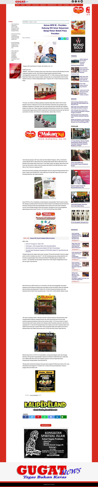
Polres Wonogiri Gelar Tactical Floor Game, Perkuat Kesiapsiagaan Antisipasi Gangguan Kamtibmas (80, 111)
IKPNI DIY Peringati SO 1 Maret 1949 (34, 244)
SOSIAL (72, 4)
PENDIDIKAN (43, 4)
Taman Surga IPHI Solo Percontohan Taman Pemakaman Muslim (79, 163)
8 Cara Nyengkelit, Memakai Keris (79, 216)
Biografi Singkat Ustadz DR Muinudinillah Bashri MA (78, 181)
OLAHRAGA (66, 4)
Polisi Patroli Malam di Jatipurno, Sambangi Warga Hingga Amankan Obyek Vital (15, 36)
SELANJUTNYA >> (46, 425)
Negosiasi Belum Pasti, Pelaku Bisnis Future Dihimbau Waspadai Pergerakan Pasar (80, 71)
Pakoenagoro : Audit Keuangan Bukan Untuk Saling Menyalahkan (41, 246)
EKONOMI (28, 4)
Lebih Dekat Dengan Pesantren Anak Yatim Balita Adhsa (79, 199)
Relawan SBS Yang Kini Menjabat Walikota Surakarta (42, 238)
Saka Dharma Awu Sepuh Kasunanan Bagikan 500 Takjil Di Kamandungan (43, 248)
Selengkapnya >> (75, 234)
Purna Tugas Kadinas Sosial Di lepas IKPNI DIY (84, 85)
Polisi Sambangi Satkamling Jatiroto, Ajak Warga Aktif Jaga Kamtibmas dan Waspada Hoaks (79, 103)
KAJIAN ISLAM (35, 4)
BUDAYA (17, 4)
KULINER (60, 4)
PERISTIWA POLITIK (52, 4)
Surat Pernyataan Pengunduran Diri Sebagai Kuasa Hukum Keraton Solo (15, 45)
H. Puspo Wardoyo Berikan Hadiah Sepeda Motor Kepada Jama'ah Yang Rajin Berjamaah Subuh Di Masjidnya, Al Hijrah (80, 143)
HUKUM (22, 4)
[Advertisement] (49, 477)
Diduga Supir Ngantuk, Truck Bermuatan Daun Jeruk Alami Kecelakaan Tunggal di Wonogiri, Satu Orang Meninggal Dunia (80, 121)
